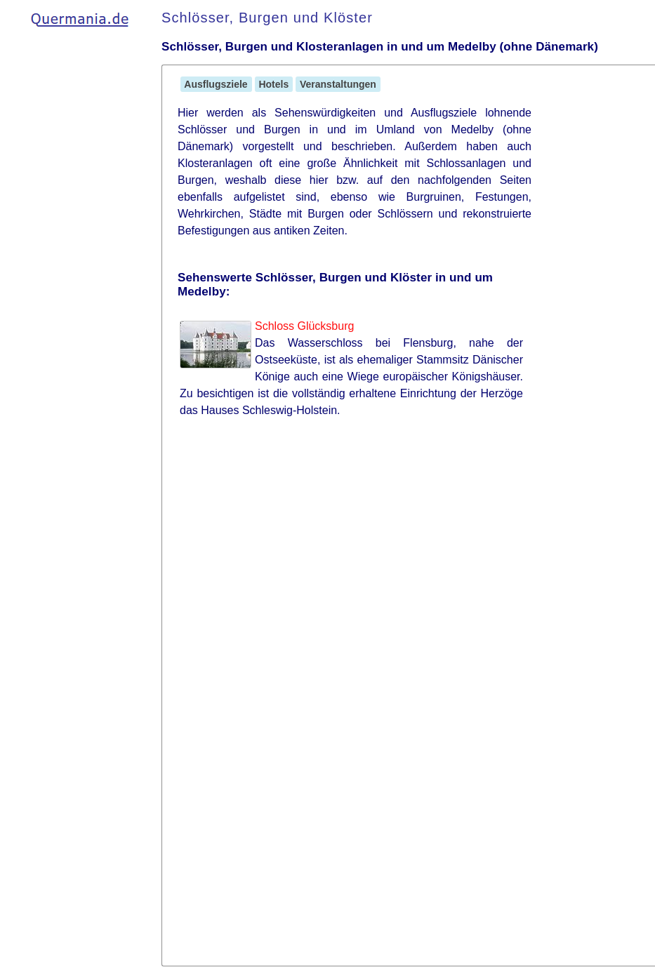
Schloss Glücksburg (304, 326)
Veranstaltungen (338, 84)
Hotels (274, 84)
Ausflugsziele (216, 84)
